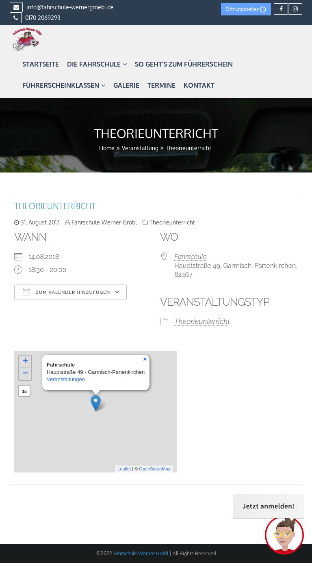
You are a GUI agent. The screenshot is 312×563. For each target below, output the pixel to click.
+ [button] (25, 362)
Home (107, 148)
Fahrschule (190, 257)
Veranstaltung (140, 148)
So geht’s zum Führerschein (184, 64)
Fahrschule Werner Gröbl (104, 222)
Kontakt (199, 85)
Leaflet (124, 468)
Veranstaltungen (66, 379)
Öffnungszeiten (245, 9)
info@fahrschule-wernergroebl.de (62, 7)
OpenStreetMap (155, 468)
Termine (161, 85)
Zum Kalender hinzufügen (66, 292)
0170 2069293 (35, 17)
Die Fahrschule (97, 64)
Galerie (126, 85)
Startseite (40, 64)
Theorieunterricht (55, 206)
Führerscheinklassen (63, 85)
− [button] (25, 374)
